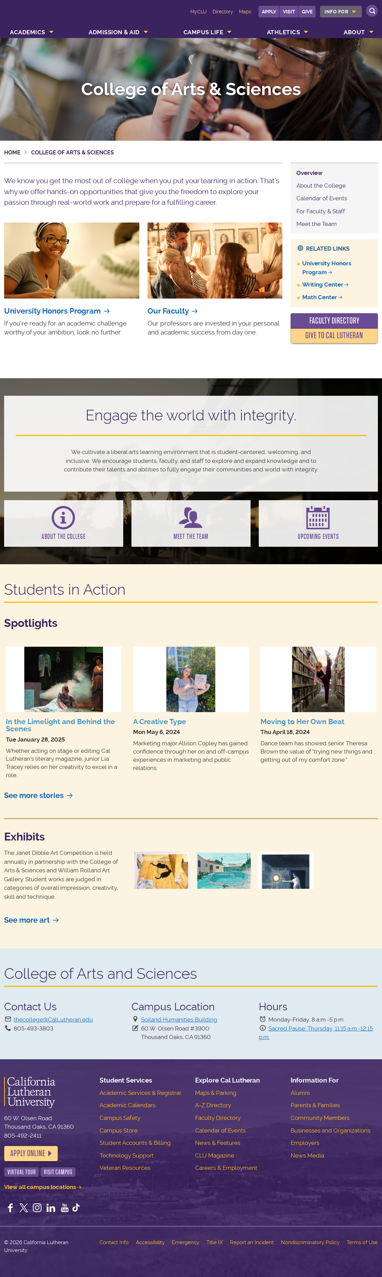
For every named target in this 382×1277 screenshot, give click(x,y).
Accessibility (150, 1242)
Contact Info (114, 1242)
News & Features (217, 1142)
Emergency (185, 1242)
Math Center (319, 297)
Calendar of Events (321, 198)
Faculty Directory (334, 321)
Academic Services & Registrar (140, 1092)
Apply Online (27, 1153)
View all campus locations (40, 1187)
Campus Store (119, 1130)
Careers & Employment (226, 1167)
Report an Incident (252, 1242)
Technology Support (127, 1155)
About (354, 32)
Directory (223, 11)
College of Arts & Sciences (191, 89)
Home (12, 152)
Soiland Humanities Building (179, 1019)
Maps (245, 11)
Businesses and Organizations (330, 1130)
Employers (305, 1142)
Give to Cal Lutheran (334, 335)
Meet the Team (316, 223)
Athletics (283, 32)
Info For (336, 11)
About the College (321, 185)
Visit (289, 11)
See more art (27, 920)
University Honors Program (52, 311)
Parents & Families (315, 1105)
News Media (307, 1155)
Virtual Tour (22, 1172)
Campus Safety (120, 1117)
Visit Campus (58, 1172)
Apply (269, 11)
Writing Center (322, 284)
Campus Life (203, 32)
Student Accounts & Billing (135, 1142)
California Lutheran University (36, 16)
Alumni (300, 1092)
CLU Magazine (214, 1155)
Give (307, 11)
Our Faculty (168, 311)
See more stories (34, 795)
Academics (27, 32)
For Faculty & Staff (320, 211)
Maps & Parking (216, 1092)
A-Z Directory (213, 1105)
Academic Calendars (127, 1105)
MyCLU (198, 11)
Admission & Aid (114, 32)
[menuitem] (341, 11)
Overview (309, 172)
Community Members (320, 1117)
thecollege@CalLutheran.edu (53, 1019)
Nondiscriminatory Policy (310, 1242)
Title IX (214, 1242)
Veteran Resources (125, 1167)
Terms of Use (362, 1242)
